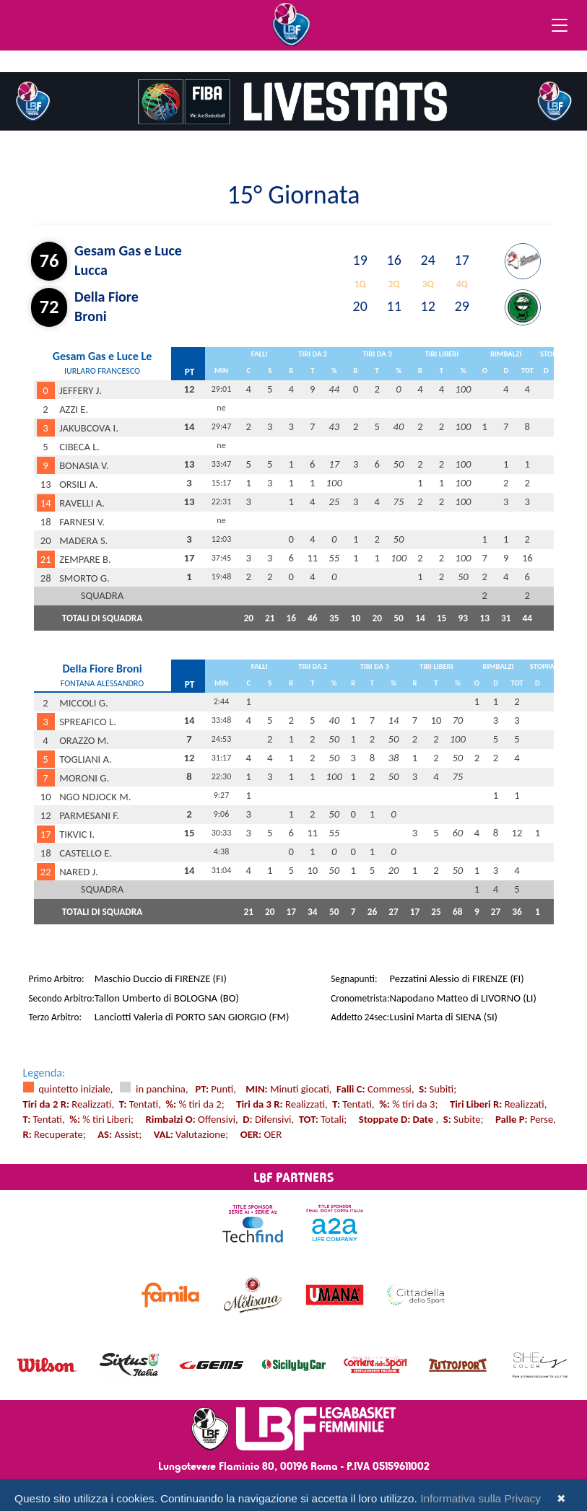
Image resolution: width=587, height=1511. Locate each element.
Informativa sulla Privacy (480, 1498)
